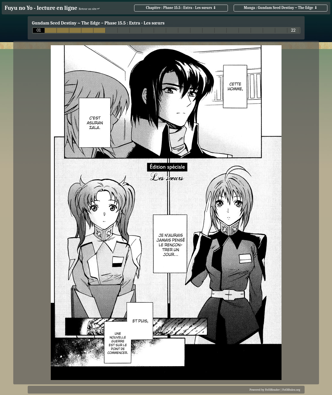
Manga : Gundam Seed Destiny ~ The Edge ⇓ (280, 7)
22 (293, 30)
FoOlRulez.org (291, 390)
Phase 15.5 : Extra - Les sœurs (134, 23)
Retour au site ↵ (89, 9)
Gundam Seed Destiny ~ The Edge (66, 23)
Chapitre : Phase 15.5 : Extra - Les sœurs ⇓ (181, 7)
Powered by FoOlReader (265, 390)
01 (39, 30)
